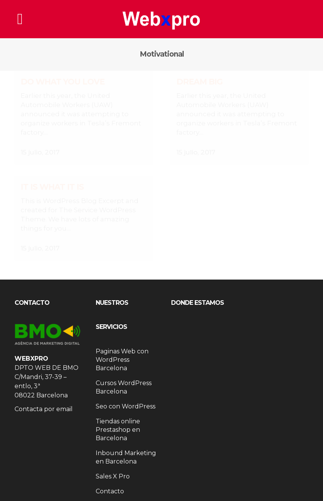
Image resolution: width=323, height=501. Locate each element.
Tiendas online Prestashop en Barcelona (118, 422)
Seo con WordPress (125, 398)
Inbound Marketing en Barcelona (126, 449)
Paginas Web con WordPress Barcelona (122, 352)
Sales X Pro (113, 468)
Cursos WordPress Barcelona (124, 379)
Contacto (110, 483)
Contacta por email (44, 401)
